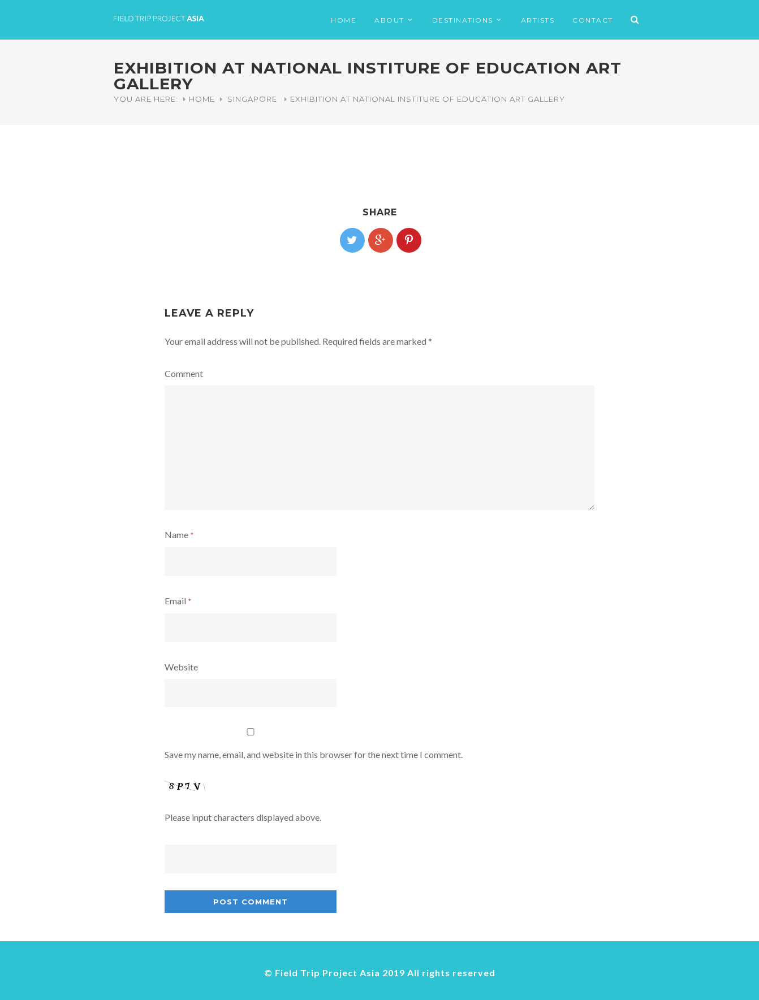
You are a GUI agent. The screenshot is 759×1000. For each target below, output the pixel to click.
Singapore (252, 98)
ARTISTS (538, 20)
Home (202, 98)
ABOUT (389, 20)
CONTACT (592, 20)
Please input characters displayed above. (243, 817)
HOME (343, 20)
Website (181, 666)
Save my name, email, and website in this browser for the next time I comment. (314, 754)
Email (178, 600)
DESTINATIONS (462, 20)
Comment (184, 373)
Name (179, 534)
